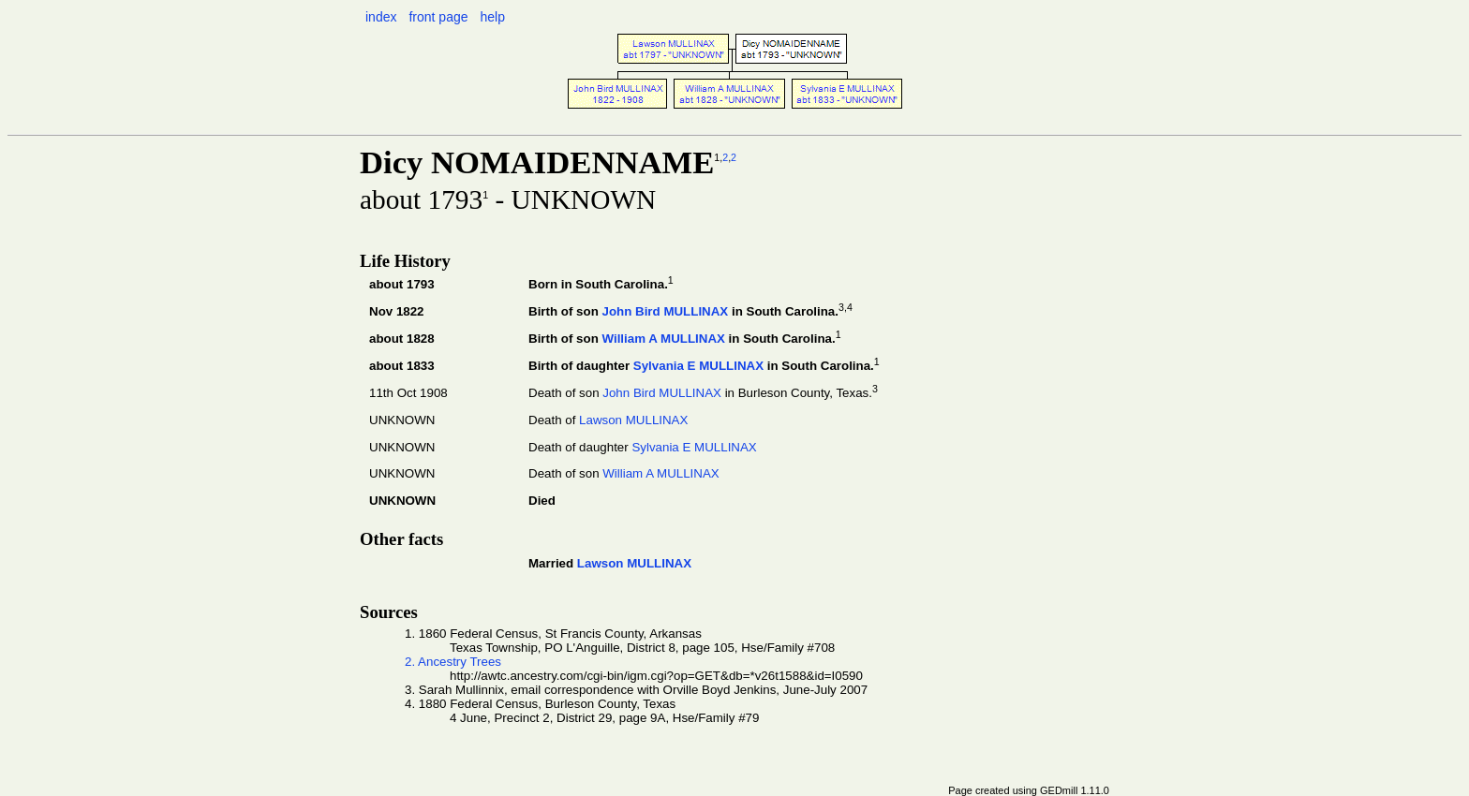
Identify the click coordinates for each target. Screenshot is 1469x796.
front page (437, 16)
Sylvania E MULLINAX (698, 366)
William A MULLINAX (662, 339)
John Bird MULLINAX (664, 311)
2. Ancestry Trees (453, 662)
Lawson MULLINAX (633, 420)
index (380, 16)
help (492, 16)
